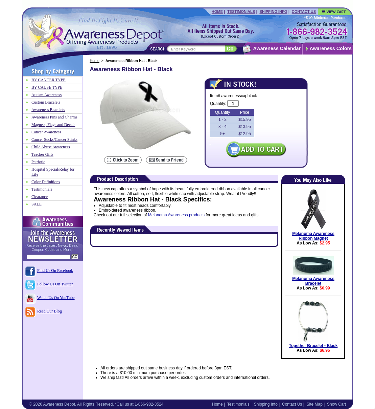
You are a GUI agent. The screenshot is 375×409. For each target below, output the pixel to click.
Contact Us (304, 11)
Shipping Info (273, 11)
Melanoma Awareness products (176, 215)
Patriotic (38, 161)
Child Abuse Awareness (50, 147)
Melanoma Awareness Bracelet (313, 281)
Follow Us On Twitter (55, 284)
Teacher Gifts (42, 154)
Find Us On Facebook (55, 270)
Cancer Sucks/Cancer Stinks (54, 139)
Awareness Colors (331, 48)
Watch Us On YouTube (56, 297)
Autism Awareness (46, 94)
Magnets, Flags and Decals (53, 124)
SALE (36, 204)
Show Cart (336, 404)
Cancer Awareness (46, 132)
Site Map (314, 404)
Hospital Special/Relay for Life (52, 172)
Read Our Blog (49, 311)
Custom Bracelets (45, 102)
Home (217, 11)
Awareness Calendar (277, 48)
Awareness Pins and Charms (54, 117)
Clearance (39, 196)
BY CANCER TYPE (48, 80)
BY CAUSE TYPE (46, 87)
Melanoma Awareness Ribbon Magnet (313, 236)
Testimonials (241, 11)
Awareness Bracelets (48, 109)
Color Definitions (45, 181)
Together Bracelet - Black (313, 345)
